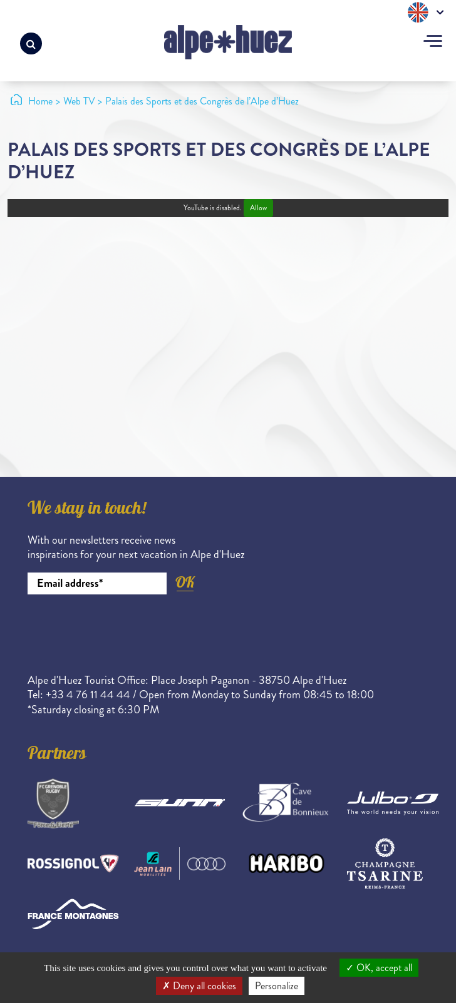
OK (184, 582)
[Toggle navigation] (432, 42)
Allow (258, 208)
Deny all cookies (199, 986)
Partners (57, 755)
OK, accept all (379, 967)
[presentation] (123, 628)
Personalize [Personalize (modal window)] (276, 986)
